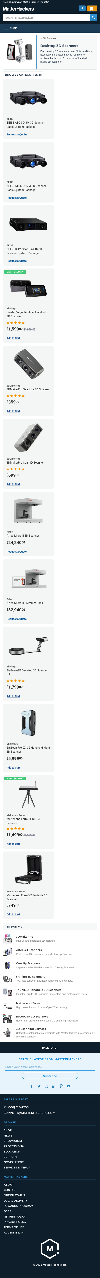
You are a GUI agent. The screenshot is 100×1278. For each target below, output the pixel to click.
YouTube (68, 1086)
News (8, 1135)
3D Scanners (49, 38)
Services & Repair (17, 1167)
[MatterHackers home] (18, 9)
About (9, 1184)
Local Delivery (15, 1200)
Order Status (14, 1195)
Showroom (13, 1141)
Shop (8, 1130)
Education (12, 1151)
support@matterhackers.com (29, 1113)
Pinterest (61, 1086)
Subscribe (50, 1076)
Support (10, 1157)
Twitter (39, 1086)
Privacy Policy (15, 1222)
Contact (10, 1190)
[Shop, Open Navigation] (10, 28)
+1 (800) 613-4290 (16, 1107)
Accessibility (14, 1232)
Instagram (46, 1086)
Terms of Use (14, 1227)
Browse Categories (23, 74)
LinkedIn (53, 1086)
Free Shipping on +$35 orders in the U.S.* (26, 2)
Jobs (7, 1211)
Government (13, 1162)
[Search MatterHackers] (93, 17)
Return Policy (15, 1216)
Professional (14, 1146)
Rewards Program (18, 1206)
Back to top (50, 1047)
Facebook (31, 1086)
